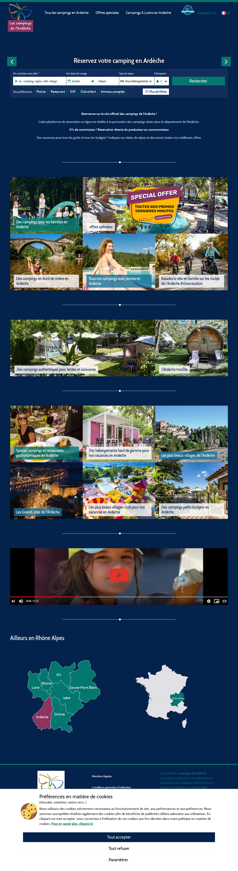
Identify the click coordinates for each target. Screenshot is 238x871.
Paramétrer (119, 859)
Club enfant (88, 91)
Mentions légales (102, 776)
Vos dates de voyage (76, 73)
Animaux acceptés (112, 91)
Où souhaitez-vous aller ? (26, 73)
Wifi (72, 91)
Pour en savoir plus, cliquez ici (72, 824)
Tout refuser (118, 848)
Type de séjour (126, 73)
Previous (12, 61)
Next (226, 61)
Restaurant (58, 91)
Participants (160, 73)
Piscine (41, 91)
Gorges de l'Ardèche (173, 787)
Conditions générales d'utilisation (111, 787)
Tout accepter (119, 837)
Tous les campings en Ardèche (66, 12)
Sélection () (206, 13)
